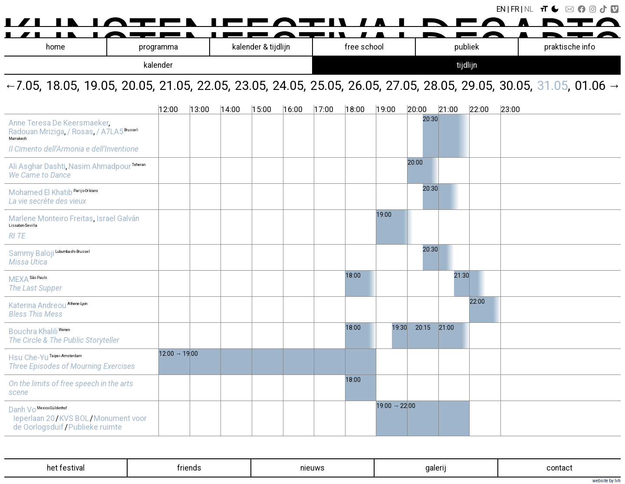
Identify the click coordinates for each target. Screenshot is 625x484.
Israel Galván (117, 218)
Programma (158, 47)
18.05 (61, 85)
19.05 (99, 85)
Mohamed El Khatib (40, 192)
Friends (189, 468)
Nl (528, 9)
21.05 (174, 85)
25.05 (325, 85)
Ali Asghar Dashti (37, 166)
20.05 (137, 85)
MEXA (19, 279)
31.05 (552, 85)
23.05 (250, 85)
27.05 (401, 85)
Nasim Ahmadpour (100, 166)
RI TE (17, 236)
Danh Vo (22, 409)
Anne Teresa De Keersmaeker (59, 123)
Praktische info (569, 47)
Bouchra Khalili (33, 331)
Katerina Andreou (37, 305)
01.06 (590, 85)
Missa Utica (28, 262)
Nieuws (312, 468)
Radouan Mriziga (36, 131)
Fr (515, 9)
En (501, 9)
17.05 (23, 85)
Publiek (466, 47)
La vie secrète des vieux (47, 201)
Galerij (435, 468)
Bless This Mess (35, 314)
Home (55, 47)
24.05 (288, 85)
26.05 (363, 85)
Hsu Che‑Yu (29, 357)
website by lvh (606, 480)
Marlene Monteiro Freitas (51, 218)
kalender (158, 65)
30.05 (514, 85)
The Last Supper (35, 288)
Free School (364, 47)
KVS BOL (74, 418)
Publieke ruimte (95, 427)
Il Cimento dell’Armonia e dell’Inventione (73, 149)
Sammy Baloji (31, 253)
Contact (559, 468)
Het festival (66, 468)
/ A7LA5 (109, 131)
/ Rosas (80, 131)
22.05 (212, 85)
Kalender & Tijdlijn (261, 47)
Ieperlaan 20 (34, 418)
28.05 (439, 85)
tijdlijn (467, 65)
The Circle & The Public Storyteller (64, 340)
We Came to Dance (40, 175)
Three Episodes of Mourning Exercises (72, 366)
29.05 (476, 85)
